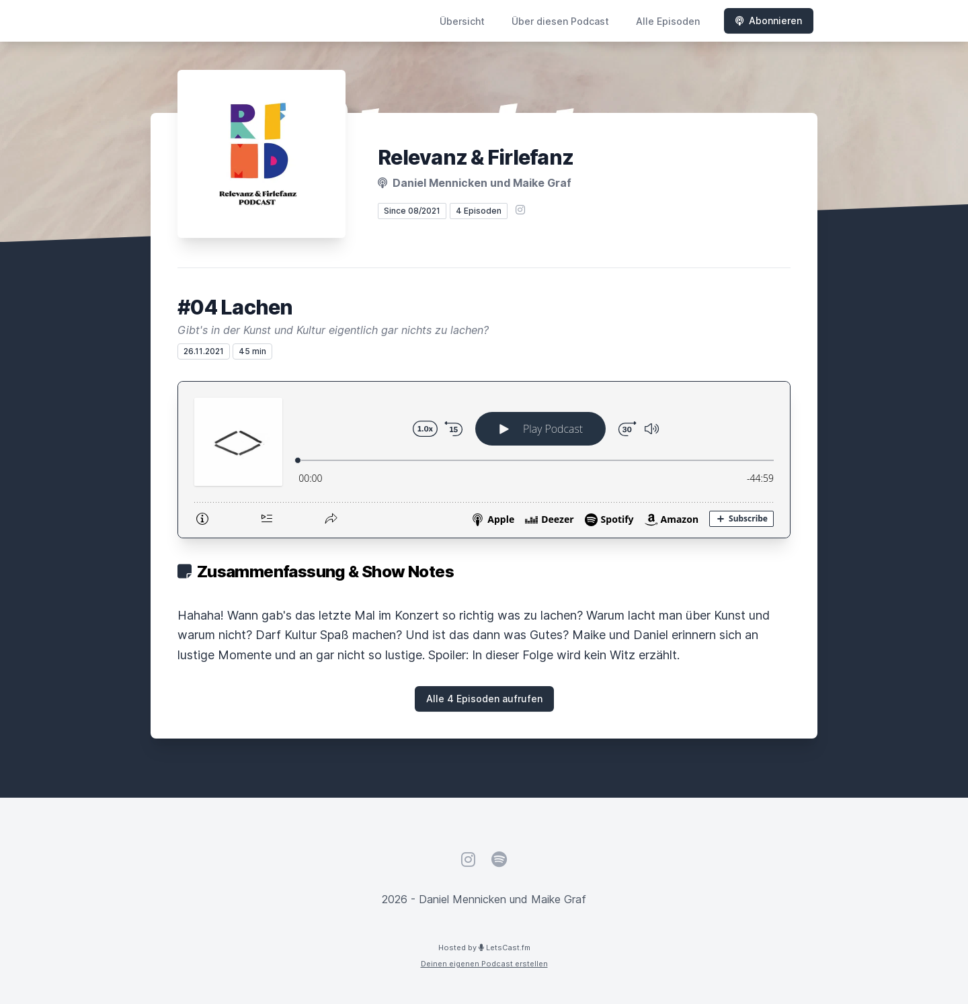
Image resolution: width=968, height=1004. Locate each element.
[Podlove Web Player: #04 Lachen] (484, 460)
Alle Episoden (668, 21)
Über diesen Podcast (560, 21)
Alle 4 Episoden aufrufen (484, 698)
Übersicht (462, 21)
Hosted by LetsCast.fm (484, 947)
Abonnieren (768, 20)
